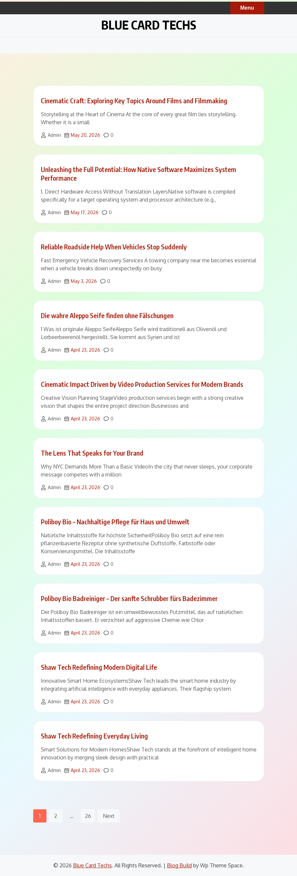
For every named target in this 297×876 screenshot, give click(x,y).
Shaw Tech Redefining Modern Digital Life (99, 667)
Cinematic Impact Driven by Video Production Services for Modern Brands (142, 384)
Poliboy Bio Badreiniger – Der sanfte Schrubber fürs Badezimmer (129, 598)
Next (108, 816)
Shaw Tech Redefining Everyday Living (94, 736)
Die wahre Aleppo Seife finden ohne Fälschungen (107, 315)
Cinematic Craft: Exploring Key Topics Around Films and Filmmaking (134, 100)
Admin (54, 135)
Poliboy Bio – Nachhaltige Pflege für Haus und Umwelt (115, 521)
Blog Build (179, 865)
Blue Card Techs (148, 24)
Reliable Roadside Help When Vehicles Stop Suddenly (114, 246)
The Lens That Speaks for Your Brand (92, 453)
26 (88, 816)
